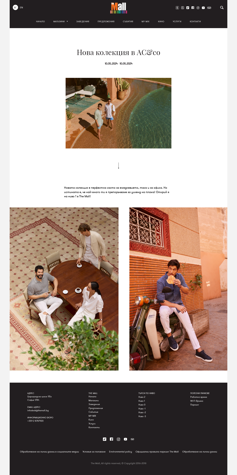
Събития (128, 21)
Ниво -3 (142, 416)
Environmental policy (120, 451)
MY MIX (145, 21)
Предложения (106, 21)
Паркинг (194, 404)
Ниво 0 (141, 404)
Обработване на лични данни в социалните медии (49, 451)
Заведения (82, 21)
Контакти (195, 21)
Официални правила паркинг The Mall (157, 451)
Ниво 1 (141, 400)
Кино (161, 21)
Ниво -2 (142, 412)
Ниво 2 (141, 397)
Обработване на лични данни (199, 451)
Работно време (198, 397)
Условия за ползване (94, 451)
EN (21, 7)
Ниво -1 (141, 408)
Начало (40, 21)
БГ (15, 7)
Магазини (59, 21)
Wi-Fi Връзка (196, 400)
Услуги (177, 21)
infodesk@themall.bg (38, 410)
